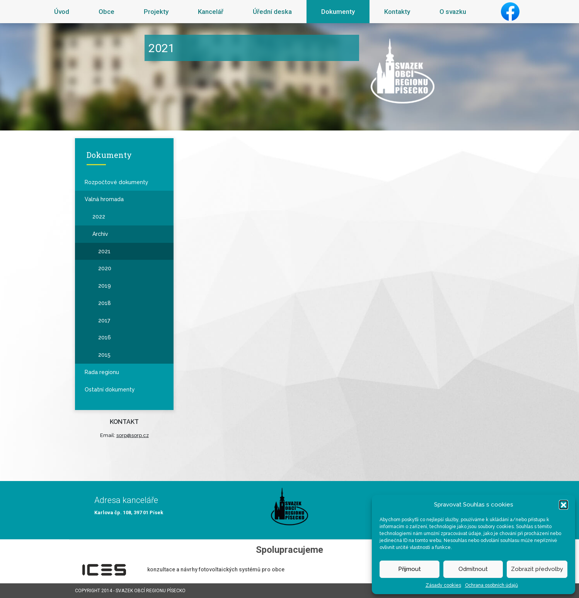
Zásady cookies (443, 585)
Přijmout (409, 569)
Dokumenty (338, 11)
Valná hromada (104, 199)
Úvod (61, 11)
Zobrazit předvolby (537, 569)
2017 (104, 320)
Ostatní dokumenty (110, 389)
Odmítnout (473, 569)
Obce (106, 11)
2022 (98, 216)
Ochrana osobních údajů (491, 585)
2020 (104, 268)
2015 (104, 355)
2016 (104, 337)
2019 (104, 286)
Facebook (510, 11)
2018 (104, 303)
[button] (563, 504)
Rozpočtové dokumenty (116, 182)
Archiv (100, 234)
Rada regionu (102, 372)
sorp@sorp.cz (132, 435)
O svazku (452, 11)
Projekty (156, 11)
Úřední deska (272, 11)
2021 (104, 251)
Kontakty (397, 11)
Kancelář (210, 11)
